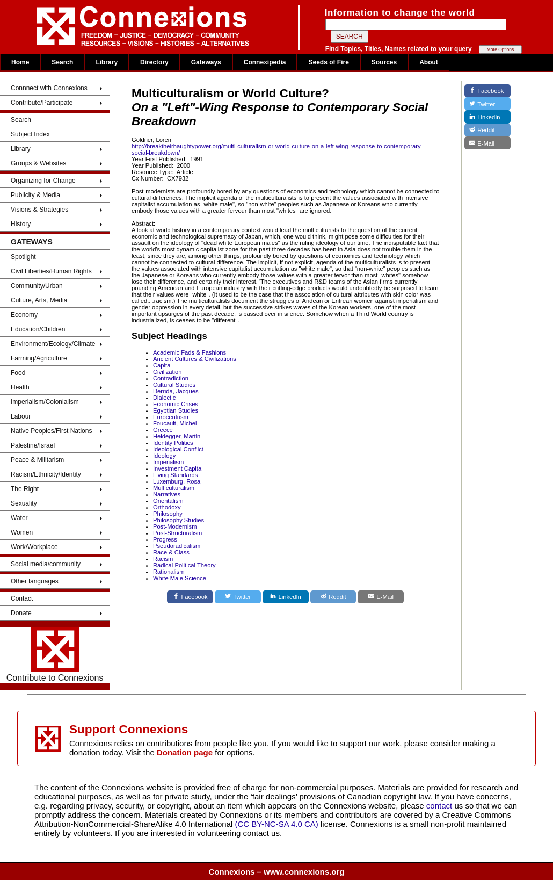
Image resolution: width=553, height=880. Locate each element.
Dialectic (164, 397)
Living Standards (175, 475)
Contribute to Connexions (55, 654)
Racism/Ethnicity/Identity (46, 474)
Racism (163, 559)
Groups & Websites (38, 163)
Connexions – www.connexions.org (277, 871)
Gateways (206, 62)
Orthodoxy (167, 507)
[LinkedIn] (286, 596)
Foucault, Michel (175, 423)
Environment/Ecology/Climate (53, 344)
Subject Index (30, 134)
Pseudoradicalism (176, 546)
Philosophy (168, 513)
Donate (21, 613)
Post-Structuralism (177, 533)
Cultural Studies (174, 384)
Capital (162, 365)
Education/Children (38, 329)
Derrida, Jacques (176, 391)
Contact (22, 598)
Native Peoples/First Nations (51, 431)
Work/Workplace (34, 547)
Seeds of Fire (328, 62)
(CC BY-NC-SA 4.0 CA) (276, 823)
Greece (163, 430)
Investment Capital (178, 468)
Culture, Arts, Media (39, 300)
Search (62, 62)
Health (20, 387)
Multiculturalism (173, 488)
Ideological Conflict (178, 449)
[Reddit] (333, 596)
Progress (165, 539)
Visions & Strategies (39, 209)
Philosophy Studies (178, 520)
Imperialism (168, 462)
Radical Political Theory (184, 565)
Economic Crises (175, 404)
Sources (384, 62)
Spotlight (23, 257)
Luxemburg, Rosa (176, 481)
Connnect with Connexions (49, 88)
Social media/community (46, 564)
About (428, 62)
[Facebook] (190, 596)
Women (22, 532)
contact (440, 805)
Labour (21, 416)
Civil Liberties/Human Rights (51, 271)
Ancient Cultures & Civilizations (194, 359)
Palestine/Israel (33, 445)
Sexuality (24, 503)
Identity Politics (173, 442)
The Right (25, 489)
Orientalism (168, 500)
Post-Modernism (175, 526)
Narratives (166, 494)
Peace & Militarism (37, 460)
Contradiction (170, 378)
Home (20, 62)
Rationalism (168, 571)
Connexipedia (265, 62)
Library (107, 62)
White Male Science (179, 578)
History (21, 224)
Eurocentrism (170, 417)
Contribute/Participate (41, 102)
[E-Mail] (381, 596)
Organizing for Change (43, 180)
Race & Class (171, 552)
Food (18, 373)
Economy (24, 315)
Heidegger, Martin (176, 436)
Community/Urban (37, 286)
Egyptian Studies (175, 410)
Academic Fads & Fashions (189, 352)
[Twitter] (238, 596)
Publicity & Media (35, 195)
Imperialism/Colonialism (45, 402)
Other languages (35, 581)
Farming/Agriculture (39, 358)
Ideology (164, 455)
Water (19, 518)
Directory (154, 62)
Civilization (167, 372)
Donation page (185, 752)
